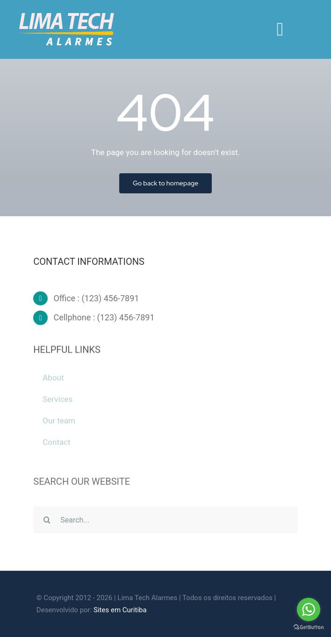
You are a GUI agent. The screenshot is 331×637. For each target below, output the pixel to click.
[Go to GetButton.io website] (309, 627)
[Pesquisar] (46, 521)
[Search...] (165, 521)
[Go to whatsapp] (308, 609)
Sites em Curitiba (120, 610)
